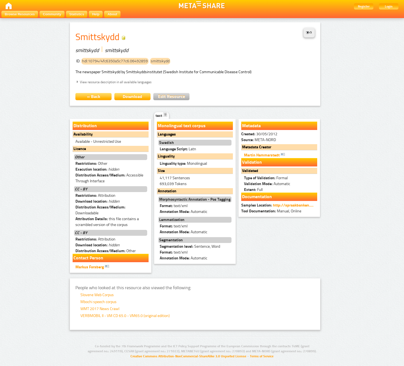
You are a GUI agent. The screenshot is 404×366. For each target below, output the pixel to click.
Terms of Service (262, 356)
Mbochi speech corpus (98, 301)
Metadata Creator (256, 147)
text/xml (174, 205)
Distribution (85, 125)
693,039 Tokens (173, 183)
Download (132, 96)
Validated (250, 170)
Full (253, 189)
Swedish (166, 142)
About (112, 14)
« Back (93, 96)
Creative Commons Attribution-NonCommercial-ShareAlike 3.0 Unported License (188, 356)
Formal (266, 178)
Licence (79, 148)
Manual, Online (271, 211)
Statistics (76, 14)
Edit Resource (171, 96)
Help (95, 14)
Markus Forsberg (92, 266)
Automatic (183, 211)
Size (161, 170)
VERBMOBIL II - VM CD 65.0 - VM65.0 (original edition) (125, 315)
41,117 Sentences (175, 178)
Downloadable (100, 210)
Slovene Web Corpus (97, 295)
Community (52, 14)
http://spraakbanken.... (293, 205)
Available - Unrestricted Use (98, 141)
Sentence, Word (190, 246)
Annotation (167, 191)
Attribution (95, 195)
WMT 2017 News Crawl (99, 308)
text (161, 115)
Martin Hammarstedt (264, 155)
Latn (178, 149)
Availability (83, 134)
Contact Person (88, 258)
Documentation (257, 196)
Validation (252, 162)
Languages (167, 134)
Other (91, 163)
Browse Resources (20, 14)
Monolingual (183, 163)
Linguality (166, 156)
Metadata (251, 125)
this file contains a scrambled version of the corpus (107, 222)
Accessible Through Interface (109, 178)
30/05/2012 (259, 134)
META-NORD (258, 139)
